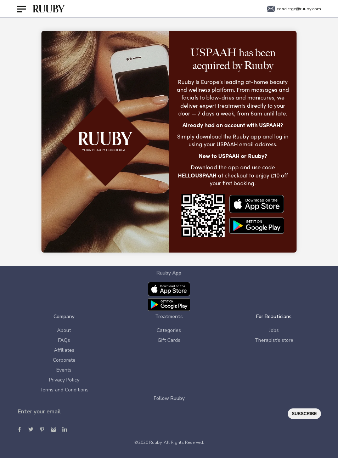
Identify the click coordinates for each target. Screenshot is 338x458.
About (64, 330)
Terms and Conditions (64, 389)
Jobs (274, 330)
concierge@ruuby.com (294, 9)
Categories (169, 330)
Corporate (64, 360)
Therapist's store (274, 340)
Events (64, 370)
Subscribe (304, 413)
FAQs (64, 340)
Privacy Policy (64, 380)
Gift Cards (169, 340)
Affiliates (64, 350)
